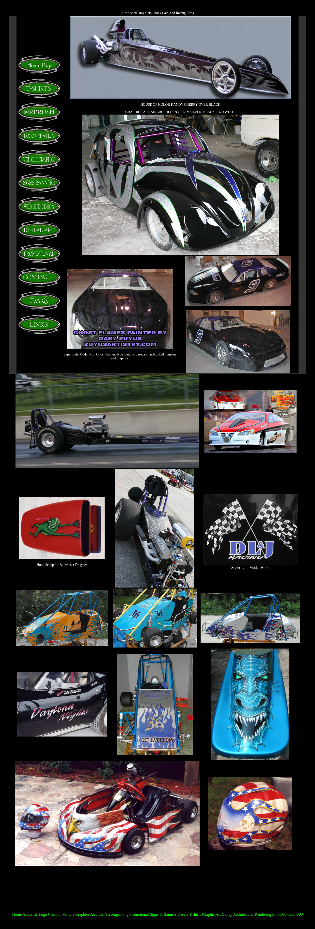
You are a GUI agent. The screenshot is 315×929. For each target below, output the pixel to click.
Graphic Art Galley (217, 914)
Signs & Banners (163, 914)
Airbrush (97, 914)
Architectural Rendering (252, 914)
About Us (30, 914)
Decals (182, 914)
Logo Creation (50, 914)
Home (17, 914)
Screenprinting (116, 914)
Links (276, 914)
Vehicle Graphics (76, 914)
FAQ (299, 914)
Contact (288, 914)
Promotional (139, 914)
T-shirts (195, 914)
